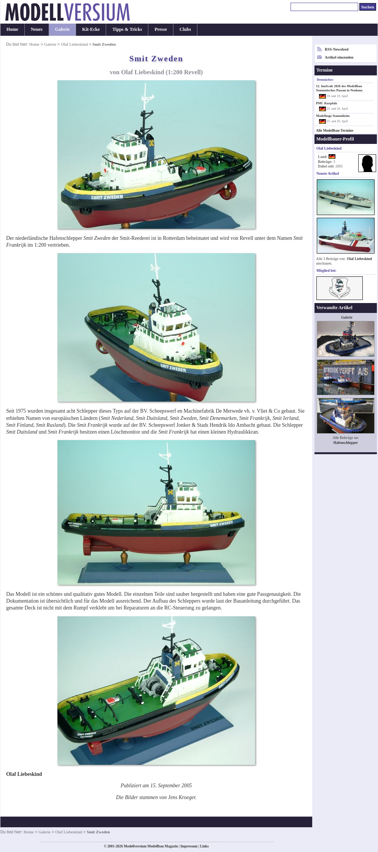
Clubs (185, 29)
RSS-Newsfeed (336, 49)
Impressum (188, 846)
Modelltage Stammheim (332, 116)
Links (204, 846)
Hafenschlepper (346, 442)
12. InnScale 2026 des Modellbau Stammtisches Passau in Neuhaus (339, 88)
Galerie (62, 29)
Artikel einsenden (339, 57)
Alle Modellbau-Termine (334, 130)
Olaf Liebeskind (74, 44)
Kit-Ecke (91, 29)
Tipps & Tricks (127, 29)
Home (12, 29)
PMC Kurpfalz (326, 103)
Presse (160, 29)
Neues (37, 29)
